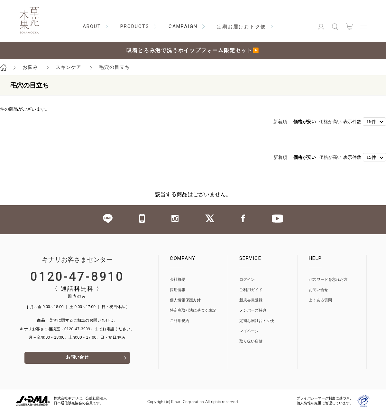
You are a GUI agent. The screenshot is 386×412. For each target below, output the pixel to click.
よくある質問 (320, 300)
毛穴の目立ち (114, 67)
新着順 (280, 121)
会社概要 (177, 279)
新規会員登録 (250, 300)
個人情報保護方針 (185, 300)
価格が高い (330, 121)
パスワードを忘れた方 (328, 279)
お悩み (30, 67)
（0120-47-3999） (77, 328)
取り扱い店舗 (250, 341)
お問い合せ (77, 357)
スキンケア (68, 67)
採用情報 (177, 290)
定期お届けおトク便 (256, 320)
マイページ (249, 331)
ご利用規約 (179, 320)
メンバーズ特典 (252, 310)
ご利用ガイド (250, 290)
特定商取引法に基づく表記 (193, 310)
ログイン (247, 279)
